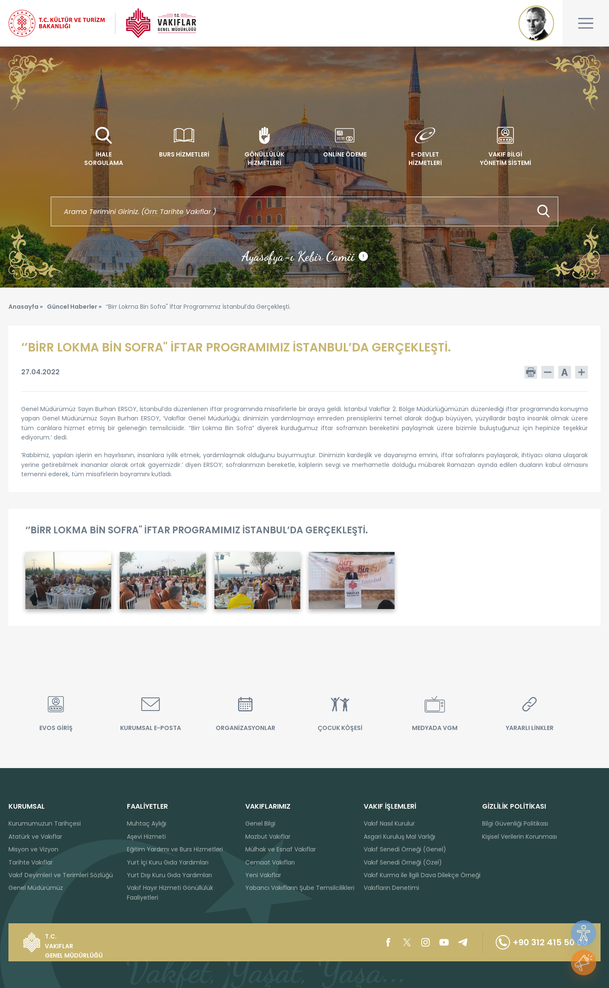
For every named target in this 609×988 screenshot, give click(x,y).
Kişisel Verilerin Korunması (519, 836)
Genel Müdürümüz (35, 888)
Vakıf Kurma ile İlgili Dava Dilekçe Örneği (422, 875)
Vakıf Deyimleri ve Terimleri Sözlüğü (60, 875)
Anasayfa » (25, 306)
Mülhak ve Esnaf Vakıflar (280, 849)
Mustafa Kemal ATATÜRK (536, 23)
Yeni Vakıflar (263, 875)
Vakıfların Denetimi (391, 888)
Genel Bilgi (260, 823)
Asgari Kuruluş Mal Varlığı (399, 836)
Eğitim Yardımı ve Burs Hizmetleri (175, 849)
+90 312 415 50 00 (542, 942)
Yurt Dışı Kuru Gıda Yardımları (169, 875)
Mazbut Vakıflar (268, 836)
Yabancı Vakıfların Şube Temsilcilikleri (299, 888)
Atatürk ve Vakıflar (35, 836)
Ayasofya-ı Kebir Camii (304, 256)
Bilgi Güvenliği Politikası (515, 823)
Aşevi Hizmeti (146, 836)
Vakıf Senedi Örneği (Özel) (403, 862)
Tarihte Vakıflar (30, 862)
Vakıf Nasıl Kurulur (389, 823)
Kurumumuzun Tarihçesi (44, 823)
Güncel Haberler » (74, 306)
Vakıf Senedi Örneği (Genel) (405, 849)
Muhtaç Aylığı (146, 823)
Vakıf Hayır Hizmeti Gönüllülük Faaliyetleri (170, 892)
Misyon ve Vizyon (33, 849)
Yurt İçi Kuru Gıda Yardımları (167, 862)
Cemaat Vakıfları (270, 862)
